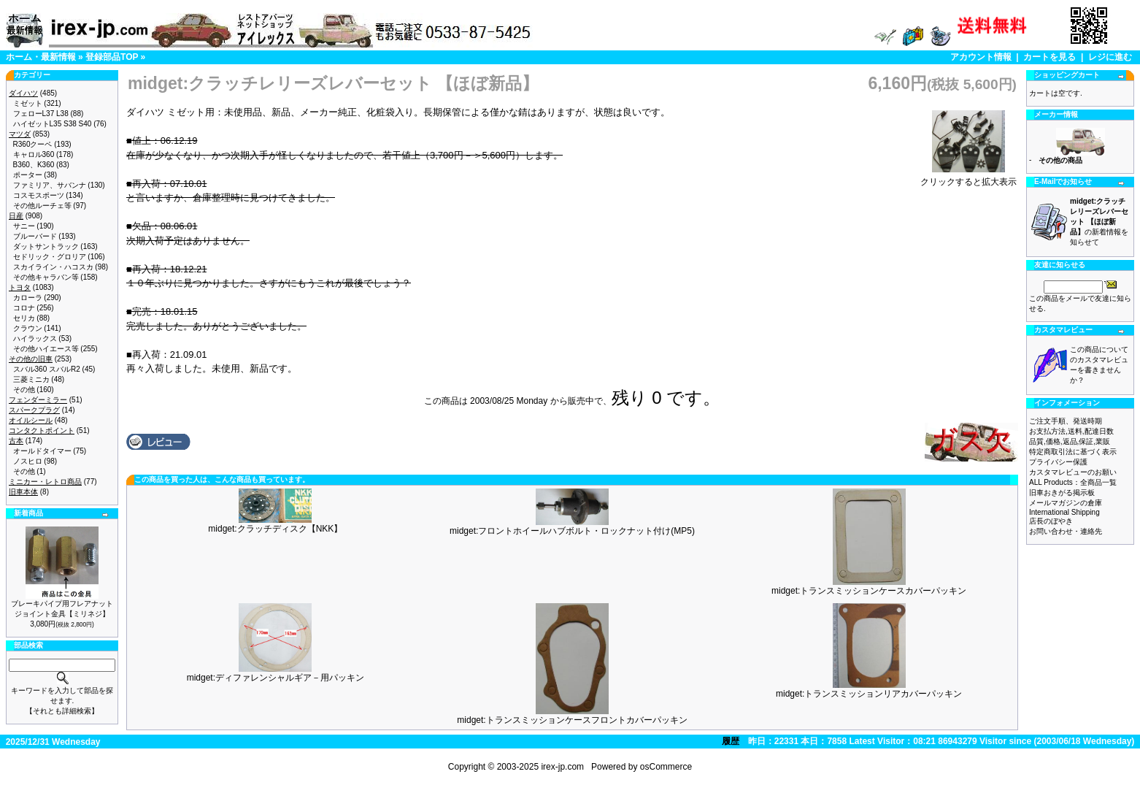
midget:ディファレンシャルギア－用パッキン (275, 678)
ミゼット (27, 103)
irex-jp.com (562, 767)
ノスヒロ (27, 461)
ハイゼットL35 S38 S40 (52, 124)
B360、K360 (34, 165)
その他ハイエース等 (46, 349)
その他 (24, 390)
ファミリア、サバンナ (49, 185)
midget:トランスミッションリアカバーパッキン (869, 694)
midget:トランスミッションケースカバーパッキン (868, 591)
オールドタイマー (42, 451)
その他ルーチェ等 (42, 206)
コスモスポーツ (38, 195)
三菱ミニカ (31, 379)
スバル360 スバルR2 (46, 369)
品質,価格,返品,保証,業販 (1069, 441)
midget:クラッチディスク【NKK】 (275, 529)
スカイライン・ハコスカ (53, 267)
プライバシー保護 (1058, 462)
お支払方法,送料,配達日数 (1071, 431)
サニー (24, 226)
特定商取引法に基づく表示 (1073, 452)
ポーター (27, 175)
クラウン (27, 328)
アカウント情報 (981, 57)
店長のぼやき (1051, 521)
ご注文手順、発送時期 (1065, 421)
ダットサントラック (46, 246)
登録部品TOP (111, 57)
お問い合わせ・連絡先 (1065, 531)
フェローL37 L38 (41, 114)
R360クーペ (33, 144)
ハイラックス (35, 338)
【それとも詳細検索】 (62, 711)
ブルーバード (35, 236)
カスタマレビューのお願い (1073, 472)
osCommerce (666, 767)
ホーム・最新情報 (41, 57)
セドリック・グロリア (49, 257)
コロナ (24, 308)
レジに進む (1110, 57)
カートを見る (1049, 57)
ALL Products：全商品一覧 (1073, 482)
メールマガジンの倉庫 (1065, 503)
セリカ (24, 318)
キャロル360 (34, 154)
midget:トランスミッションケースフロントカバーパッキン (572, 720)
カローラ (27, 298)
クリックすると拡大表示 (968, 177)
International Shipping (1064, 512)
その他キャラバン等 (46, 277)
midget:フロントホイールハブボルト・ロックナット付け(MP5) (572, 531)
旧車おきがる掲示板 (1062, 493)
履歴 (730, 741)
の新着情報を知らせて (1099, 221)
